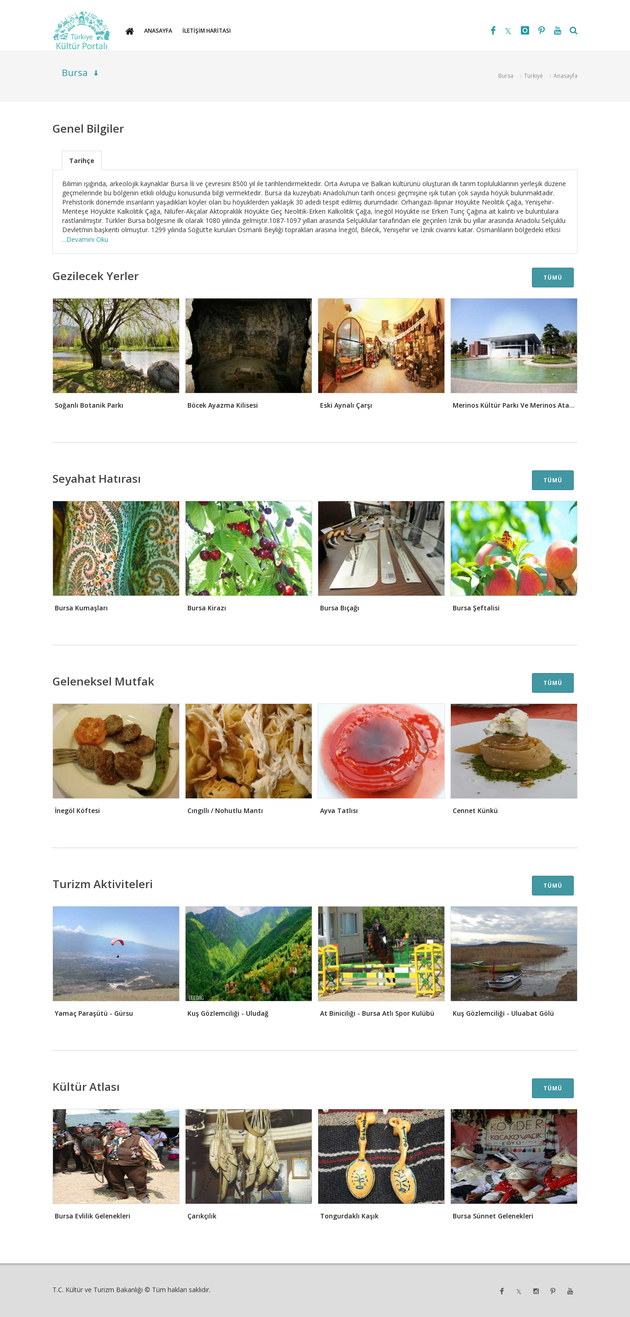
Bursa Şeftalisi (476, 607)
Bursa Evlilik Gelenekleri (92, 1216)
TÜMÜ (552, 277)
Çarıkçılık (201, 1216)
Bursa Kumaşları (81, 607)
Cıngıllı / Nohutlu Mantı (225, 810)
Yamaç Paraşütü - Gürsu (94, 1013)
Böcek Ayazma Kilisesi (222, 405)
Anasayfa (566, 76)
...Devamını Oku (85, 239)
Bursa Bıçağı (339, 607)
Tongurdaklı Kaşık (349, 1216)
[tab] (82, 160)
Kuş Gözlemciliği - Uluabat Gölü (503, 1013)
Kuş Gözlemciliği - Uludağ (227, 1013)
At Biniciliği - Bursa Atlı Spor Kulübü (377, 1013)
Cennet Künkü (475, 810)
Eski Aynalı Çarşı (346, 405)
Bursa (505, 76)
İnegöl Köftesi (77, 810)
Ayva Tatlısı (339, 810)
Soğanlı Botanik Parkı (89, 405)
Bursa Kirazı (206, 607)
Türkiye (533, 76)
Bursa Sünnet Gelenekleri (493, 1216)
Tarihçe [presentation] (81, 160)
